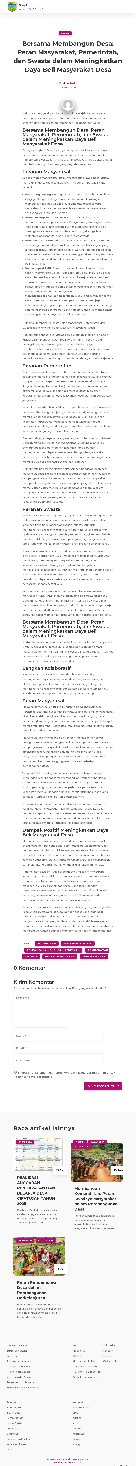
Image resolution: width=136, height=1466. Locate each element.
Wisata (76, 1432)
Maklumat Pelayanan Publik (87, 1364)
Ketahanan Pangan (17, 1437)
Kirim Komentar (101, 1078)
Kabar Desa (25, 1135)
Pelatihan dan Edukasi (18, 1364)
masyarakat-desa (78, 942)
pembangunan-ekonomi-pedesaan (53, 946)
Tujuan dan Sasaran (17, 1343)
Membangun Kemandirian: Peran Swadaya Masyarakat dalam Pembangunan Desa (96, 1191)
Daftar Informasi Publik (85, 1359)
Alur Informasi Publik (84, 1354)
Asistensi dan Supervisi (19, 1354)
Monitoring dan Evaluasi (20, 1370)
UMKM (76, 1405)
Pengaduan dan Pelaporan (21, 1375)
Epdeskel (107, 1348)
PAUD (10, 1442)
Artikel (65, 33)
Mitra (75, 1416)
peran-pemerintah (59, 950)
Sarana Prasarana (82, 1400)
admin (72, 83)
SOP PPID (78, 1348)
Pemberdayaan (15, 1410)
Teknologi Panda (74, 1455)
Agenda (77, 1410)
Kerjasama (78, 1426)
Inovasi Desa (13, 1405)
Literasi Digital (14, 1416)
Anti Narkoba (14, 1421)
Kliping (76, 1437)
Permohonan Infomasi (85, 1370)
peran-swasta (93, 950)
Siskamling (12, 1426)
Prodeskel (107, 1343)
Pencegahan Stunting (19, 1432)
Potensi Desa (45, 1233)
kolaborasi (47, 942)
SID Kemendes (110, 1354)
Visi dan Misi (13, 1348)
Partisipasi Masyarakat (18, 1359)
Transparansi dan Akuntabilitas (23, 1380)
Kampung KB (14, 1400)
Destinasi (78, 1421)
